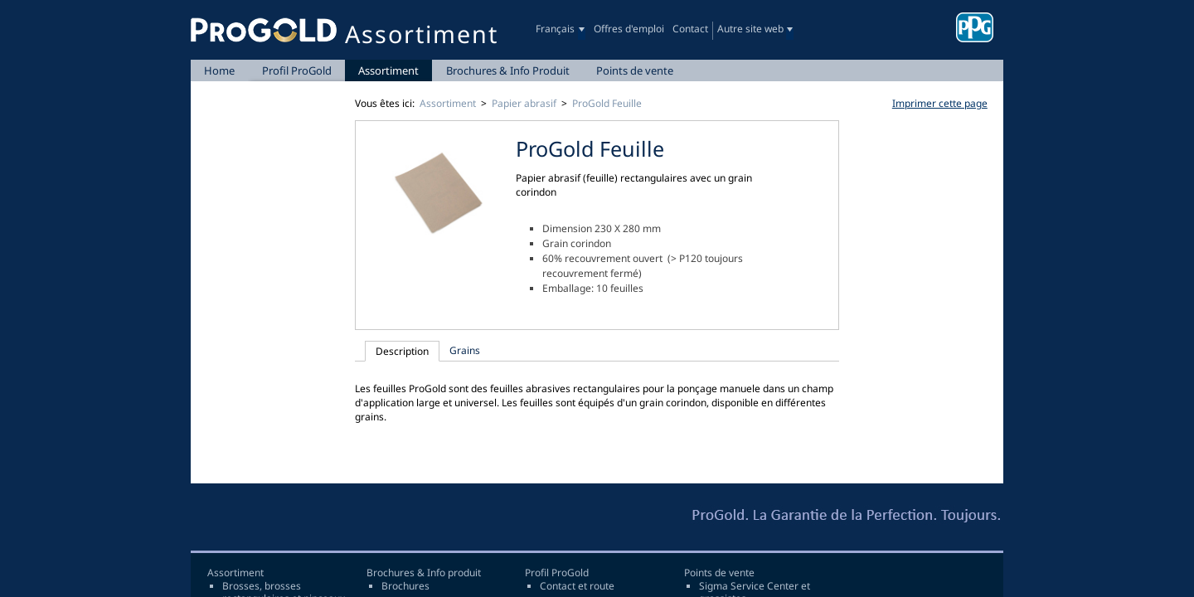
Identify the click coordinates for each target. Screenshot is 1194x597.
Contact (690, 29)
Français (555, 29)
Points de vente (634, 70)
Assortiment (388, 70)
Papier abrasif (524, 103)
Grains (464, 350)
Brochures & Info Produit (508, 70)
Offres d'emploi (629, 29)
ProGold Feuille (607, 103)
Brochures (405, 586)
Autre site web (750, 29)
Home (219, 70)
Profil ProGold (297, 70)
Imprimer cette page (940, 103)
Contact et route (577, 586)
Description (402, 351)
